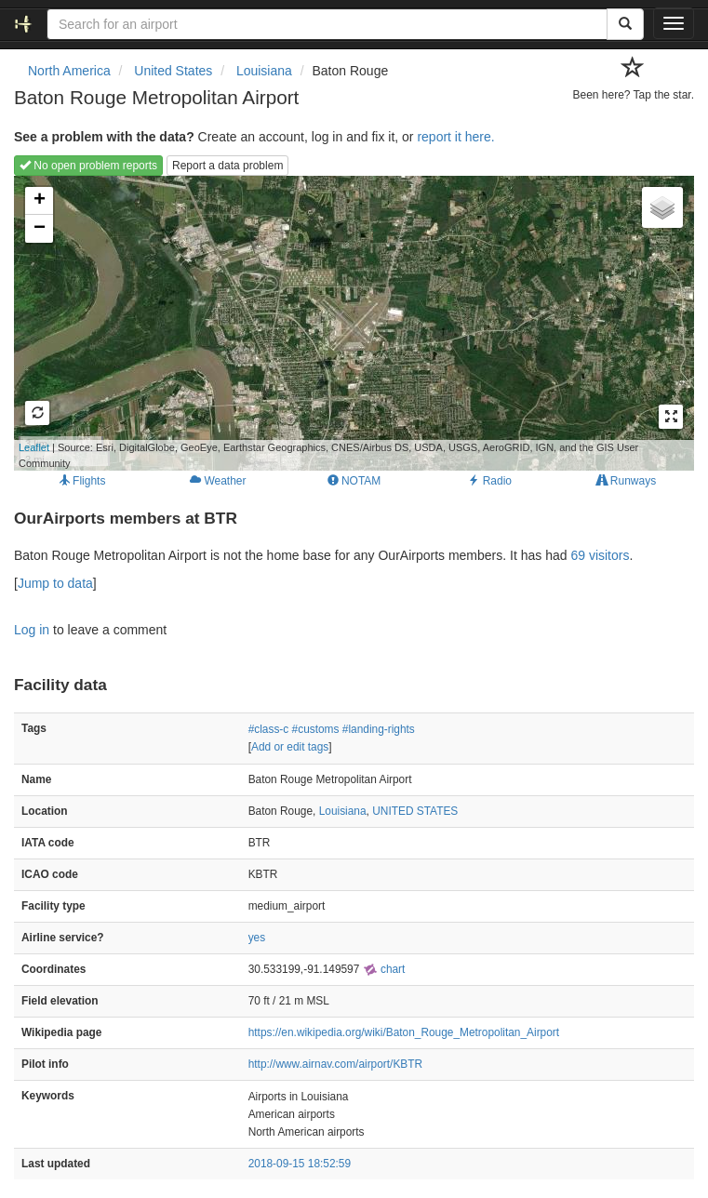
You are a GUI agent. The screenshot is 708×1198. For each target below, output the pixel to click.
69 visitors (599, 555)
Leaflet (34, 447)
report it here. (455, 136)
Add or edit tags (289, 746)
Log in (31, 629)
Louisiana (343, 811)
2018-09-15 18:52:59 (299, 1163)
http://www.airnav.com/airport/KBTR (335, 1064)
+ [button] (39, 201)
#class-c (268, 729)
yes (257, 937)
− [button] (39, 229)
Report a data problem (227, 165)
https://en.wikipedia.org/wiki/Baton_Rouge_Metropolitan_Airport (403, 1032)
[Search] (625, 24)
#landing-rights (378, 729)
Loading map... (326, 323)
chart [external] (384, 969)
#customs (316, 729)
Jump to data (55, 583)
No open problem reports (88, 165)
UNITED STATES (415, 811)
